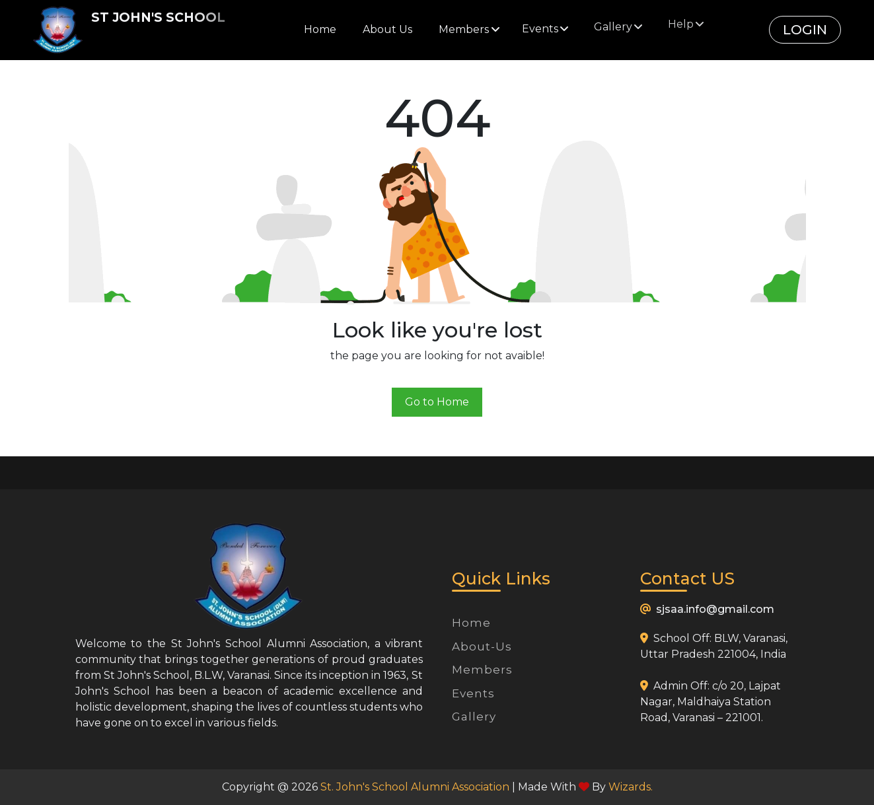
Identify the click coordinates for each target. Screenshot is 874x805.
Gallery (474, 716)
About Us (387, 28)
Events (473, 693)
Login (805, 30)
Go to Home (437, 402)
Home (320, 29)
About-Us (482, 646)
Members (482, 669)
